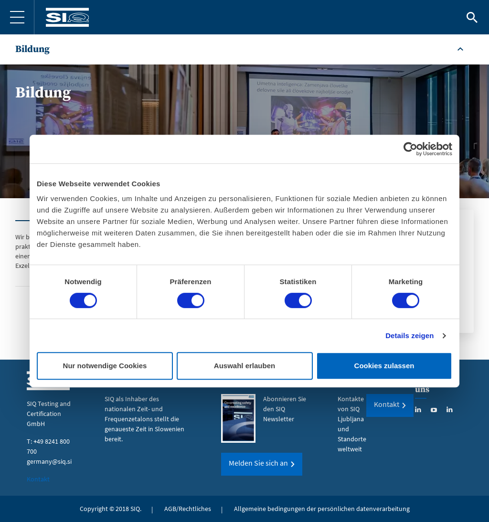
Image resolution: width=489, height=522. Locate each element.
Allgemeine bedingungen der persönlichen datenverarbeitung (322, 508)
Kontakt (38, 479)
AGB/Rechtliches (187, 508)
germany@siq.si (49, 461)
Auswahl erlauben (244, 366)
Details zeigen (409, 335)
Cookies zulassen (384, 366)
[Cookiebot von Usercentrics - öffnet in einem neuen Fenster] (410, 149)
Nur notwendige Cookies (105, 366)
